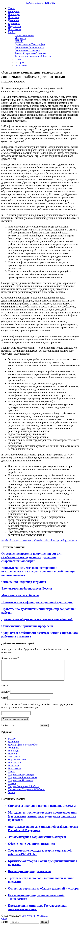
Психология (14, 29)
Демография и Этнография (30, 44)
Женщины (13, 11)
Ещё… (11, 32)
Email (5, 695)
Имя (4, 689)
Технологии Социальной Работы (33, 56)
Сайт (4, 701)
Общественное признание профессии (27, 626)
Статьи (12, 787)
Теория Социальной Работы (30, 53)
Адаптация (14, 23)
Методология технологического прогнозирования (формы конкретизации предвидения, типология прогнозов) (42, 820)
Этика (18, 59)
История (19, 62)
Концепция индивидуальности (29, 875)
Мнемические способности (20, 595)
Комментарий (10, 658)
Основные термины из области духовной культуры (43, 892)
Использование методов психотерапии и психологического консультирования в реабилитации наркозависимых (39, 571)
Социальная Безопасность (29, 47)
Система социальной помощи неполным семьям (42, 809)
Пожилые (13, 17)
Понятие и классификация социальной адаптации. (37, 602)
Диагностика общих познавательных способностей (37, 619)
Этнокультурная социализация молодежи (37, 841)
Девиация (13, 20)
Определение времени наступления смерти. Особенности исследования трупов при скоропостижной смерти (31, 557)
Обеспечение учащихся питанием (31, 847)
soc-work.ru (28, 919)
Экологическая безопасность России (26, 588)
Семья (11, 8)
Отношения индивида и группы (23, 582)
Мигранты (20, 38)
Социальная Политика (27, 50)
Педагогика (14, 26)
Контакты (42, 919)
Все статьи (21, 65)
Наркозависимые (24, 35)
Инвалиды (14, 14)
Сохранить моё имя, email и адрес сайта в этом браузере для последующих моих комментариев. (37, 709)
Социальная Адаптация (21, 778)
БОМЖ (19, 41)
